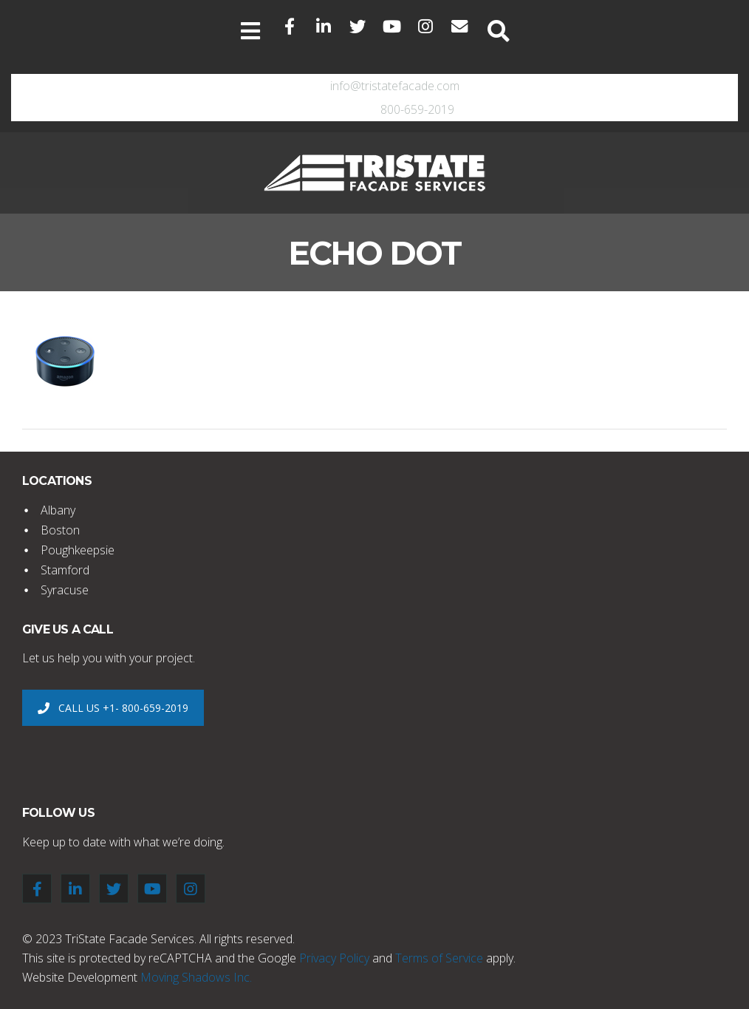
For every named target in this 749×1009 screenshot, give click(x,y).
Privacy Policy (334, 958)
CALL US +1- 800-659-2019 (113, 708)
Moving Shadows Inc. (196, 977)
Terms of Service (439, 958)
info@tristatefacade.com (394, 86)
